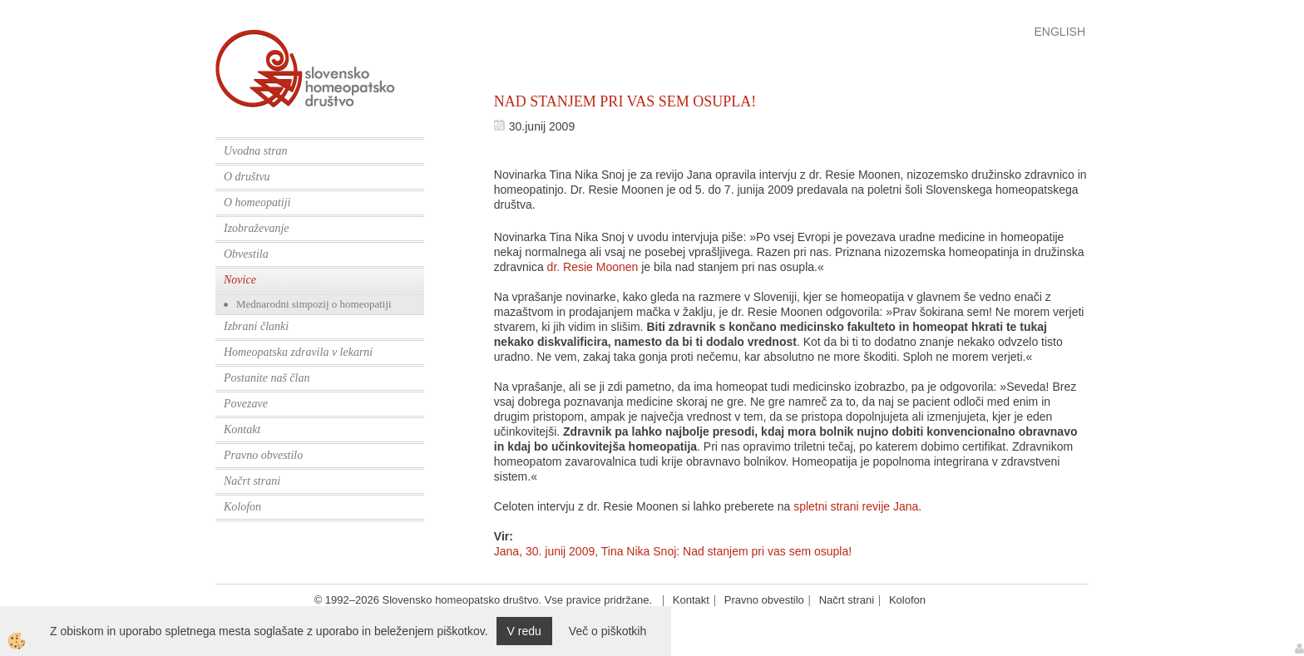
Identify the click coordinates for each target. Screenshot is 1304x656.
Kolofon (242, 507)
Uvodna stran (256, 151)
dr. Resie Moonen (593, 267)
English (1060, 31)
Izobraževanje (256, 228)
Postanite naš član (266, 378)
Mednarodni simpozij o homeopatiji (314, 304)
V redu (524, 631)
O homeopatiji (257, 202)
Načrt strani (252, 481)
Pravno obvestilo (263, 455)
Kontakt (242, 429)
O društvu (247, 176)
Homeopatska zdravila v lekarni (298, 352)
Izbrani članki (256, 326)
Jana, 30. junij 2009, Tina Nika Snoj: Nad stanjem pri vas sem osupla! (673, 551)
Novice (240, 280)
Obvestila (246, 254)
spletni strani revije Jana (855, 506)
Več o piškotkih (607, 631)
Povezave (246, 403)
